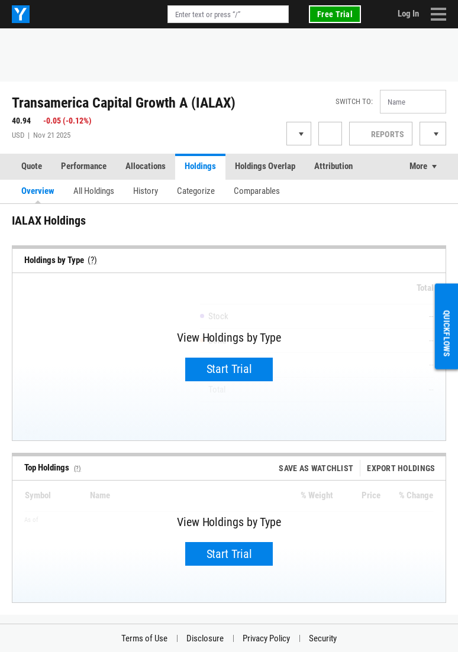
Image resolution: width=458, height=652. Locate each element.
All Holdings (93, 191)
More (418, 166)
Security (323, 638)
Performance (84, 166)
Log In (408, 13)
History (145, 191)
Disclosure (205, 638)
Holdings (200, 166)
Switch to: (354, 101)
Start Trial (229, 369)
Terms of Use (144, 638)
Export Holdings (403, 468)
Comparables (257, 191)
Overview (37, 191)
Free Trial (335, 14)
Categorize (196, 191)
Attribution (333, 166)
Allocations (145, 166)
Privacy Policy (266, 638)
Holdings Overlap (265, 166)
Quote (31, 166)
